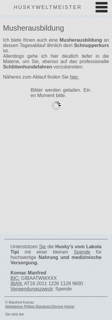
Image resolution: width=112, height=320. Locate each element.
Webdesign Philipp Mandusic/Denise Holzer (40, 307)
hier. (74, 76)
